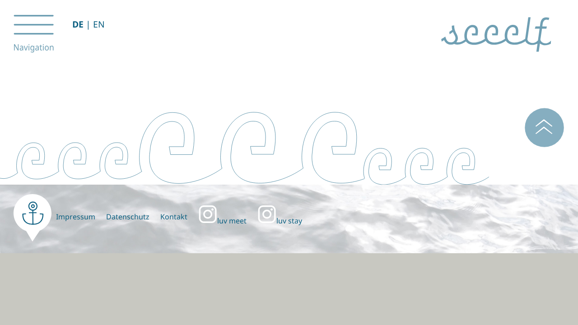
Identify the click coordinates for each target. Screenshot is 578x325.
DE (78, 24)
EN (99, 24)
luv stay (279, 221)
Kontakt (173, 217)
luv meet (222, 221)
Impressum (75, 217)
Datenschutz (127, 217)
